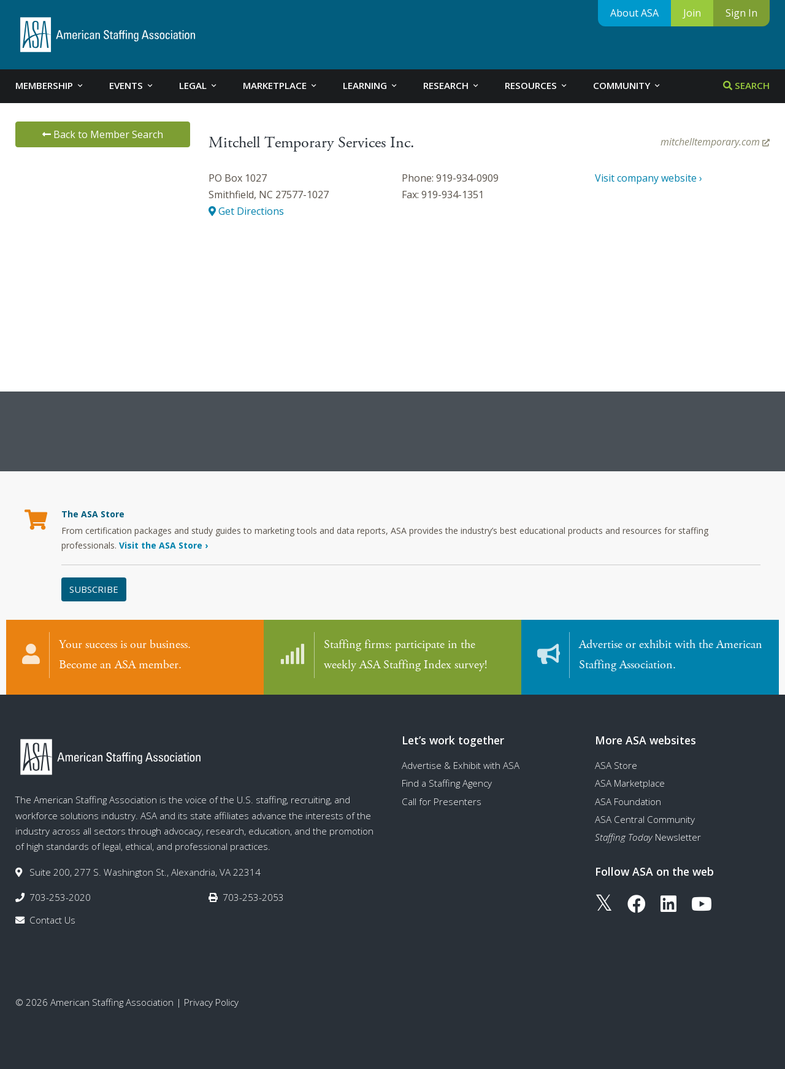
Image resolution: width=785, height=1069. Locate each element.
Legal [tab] (198, 85)
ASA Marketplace (630, 783)
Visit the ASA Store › (163, 545)
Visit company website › (648, 178)
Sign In (741, 13)
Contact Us (52, 920)
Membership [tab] (50, 85)
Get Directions (246, 211)
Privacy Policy (211, 1002)
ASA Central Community (645, 819)
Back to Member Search (102, 134)
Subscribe (93, 589)
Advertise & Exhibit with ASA (460, 765)
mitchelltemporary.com (715, 142)
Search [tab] (746, 85)
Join (692, 13)
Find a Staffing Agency (447, 783)
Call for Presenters (441, 801)
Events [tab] (132, 85)
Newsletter (648, 837)
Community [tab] (627, 85)
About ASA (634, 13)
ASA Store (616, 765)
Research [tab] (451, 85)
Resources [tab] (537, 85)
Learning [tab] (371, 85)
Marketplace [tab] (280, 85)
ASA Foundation (628, 801)
